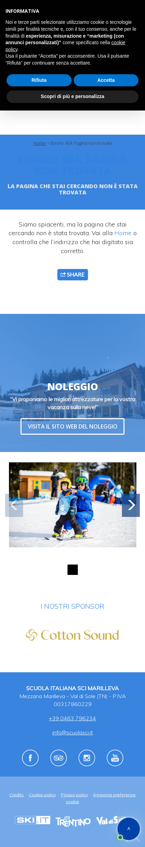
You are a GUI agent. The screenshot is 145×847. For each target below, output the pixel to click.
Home (39, 143)
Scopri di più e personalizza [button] (72, 96)
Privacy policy (74, 794)
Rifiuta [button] (38, 80)
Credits (16, 794)
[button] (131, 505)
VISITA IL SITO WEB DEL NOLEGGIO (72, 426)
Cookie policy (42, 794)
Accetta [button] (106, 80)
